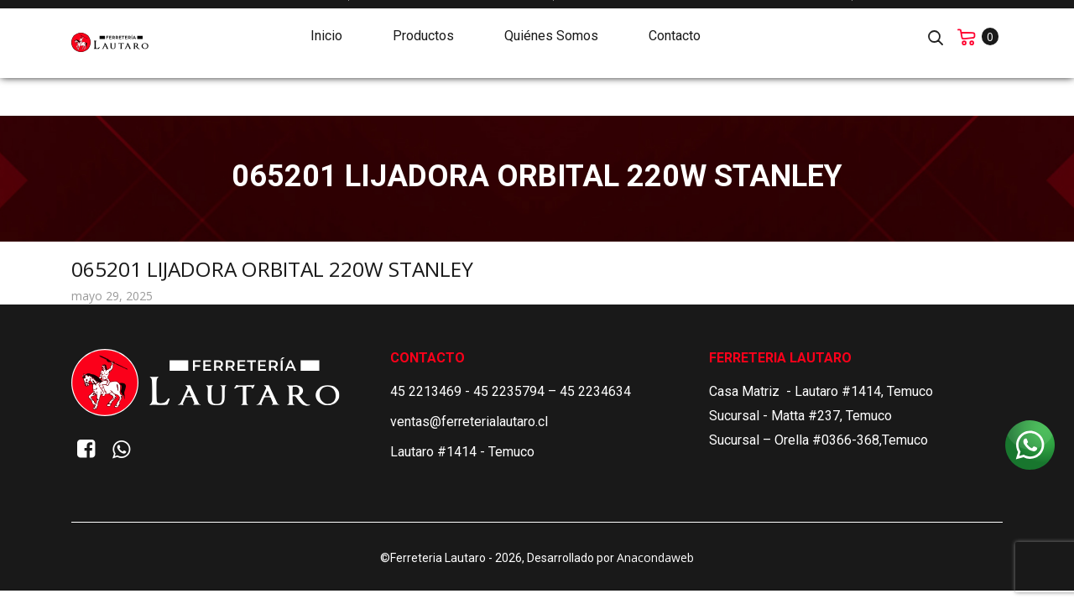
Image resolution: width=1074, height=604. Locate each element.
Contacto (675, 31)
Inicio (326, 31)
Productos (423, 31)
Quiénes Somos (551, 31)
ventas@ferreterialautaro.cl (469, 422)
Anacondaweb (655, 557)
